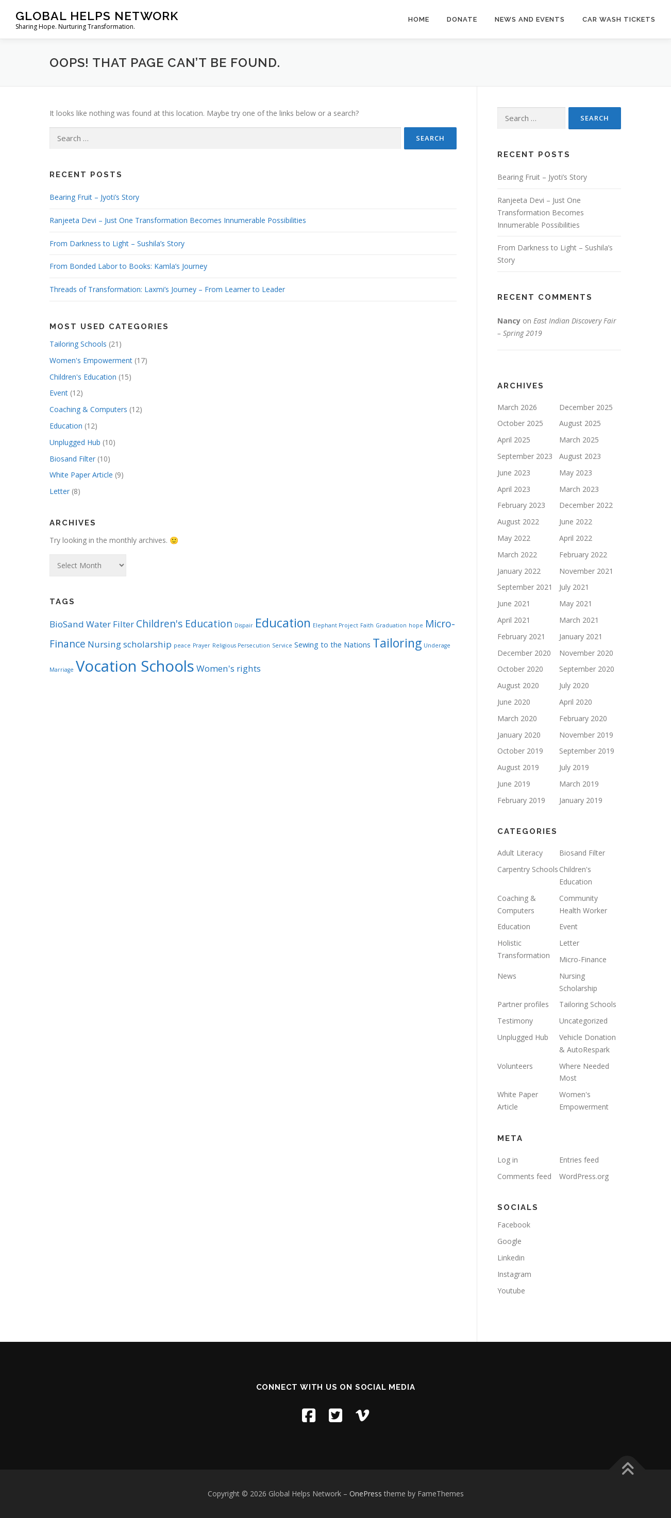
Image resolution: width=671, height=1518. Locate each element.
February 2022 (583, 554)
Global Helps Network (96, 16)
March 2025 (579, 440)
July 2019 (574, 767)
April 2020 (575, 702)
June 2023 (513, 472)
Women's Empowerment (90, 360)
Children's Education (82, 377)
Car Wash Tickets (619, 19)
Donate (462, 19)
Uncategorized (583, 1021)
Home (418, 19)
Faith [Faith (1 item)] (367, 625)
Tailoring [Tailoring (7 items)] (397, 643)
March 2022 (517, 554)
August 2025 (580, 423)
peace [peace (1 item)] (182, 645)
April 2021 (513, 620)
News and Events (530, 19)
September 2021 (524, 587)
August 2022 (518, 521)
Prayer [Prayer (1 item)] (201, 645)
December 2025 (586, 407)
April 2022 (575, 538)
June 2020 (513, 702)
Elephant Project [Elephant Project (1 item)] (335, 625)
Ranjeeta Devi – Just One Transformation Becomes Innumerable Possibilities (177, 220)
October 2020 (520, 669)
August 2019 (518, 767)
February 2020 (583, 718)
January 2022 (519, 571)
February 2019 (521, 800)
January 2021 (580, 636)
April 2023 (513, 489)
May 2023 (575, 472)
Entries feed (579, 1160)
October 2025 (520, 423)
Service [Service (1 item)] (282, 645)
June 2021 (513, 603)
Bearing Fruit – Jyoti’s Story (94, 197)
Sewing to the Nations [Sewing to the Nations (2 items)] (332, 645)
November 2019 (586, 735)
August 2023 (580, 456)
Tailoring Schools (78, 344)
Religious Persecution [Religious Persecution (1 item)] (241, 645)
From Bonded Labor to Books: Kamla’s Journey (128, 266)
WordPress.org (584, 1176)
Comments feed (524, 1176)
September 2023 (524, 456)
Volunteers (515, 1066)
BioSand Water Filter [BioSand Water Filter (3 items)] (91, 624)
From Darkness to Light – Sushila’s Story (116, 243)
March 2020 (517, 718)
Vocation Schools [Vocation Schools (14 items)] (135, 666)
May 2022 (513, 538)
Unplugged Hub (74, 442)
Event (58, 393)
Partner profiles (523, 1004)
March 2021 (579, 620)
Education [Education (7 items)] (283, 623)
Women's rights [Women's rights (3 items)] (228, 668)
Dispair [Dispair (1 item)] (243, 625)
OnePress (365, 1493)
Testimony (515, 1021)
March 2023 (579, 489)
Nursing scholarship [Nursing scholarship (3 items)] (130, 644)
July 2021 (574, 587)
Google (509, 1241)
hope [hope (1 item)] (416, 625)
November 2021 (586, 571)
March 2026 (517, 407)
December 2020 (524, 653)
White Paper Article (81, 475)
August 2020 (518, 685)
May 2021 (575, 603)
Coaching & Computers (88, 409)
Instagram (514, 1274)
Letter (59, 491)
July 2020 (574, 685)
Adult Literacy (520, 853)
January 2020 (519, 735)
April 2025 (513, 440)
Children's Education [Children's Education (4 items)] (184, 623)
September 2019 (586, 751)
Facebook (513, 1225)
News (506, 976)
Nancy (509, 321)
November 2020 (586, 653)
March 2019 (579, 784)
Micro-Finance (583, 959)
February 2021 (521, 636)
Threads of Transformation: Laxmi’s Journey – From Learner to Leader (167, 289)
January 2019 (580, 800)
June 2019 (513, 784)
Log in (507, 1160)
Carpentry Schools (527, 869)
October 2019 (520, 751)
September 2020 (586, 669)
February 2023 (521, 505)
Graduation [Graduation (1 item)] (391, 625)
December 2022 (586, 505)
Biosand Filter (72, 459)
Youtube (511, 1290)
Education (65, 426)
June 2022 (575, 521)
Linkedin (511, 1258)
